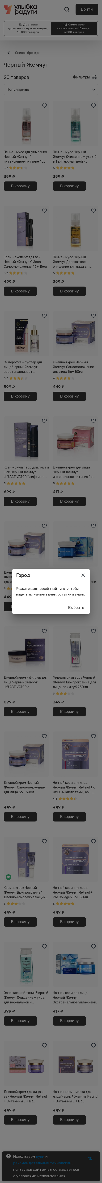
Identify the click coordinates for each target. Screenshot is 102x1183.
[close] (83, 575)
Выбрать (76, 607)
